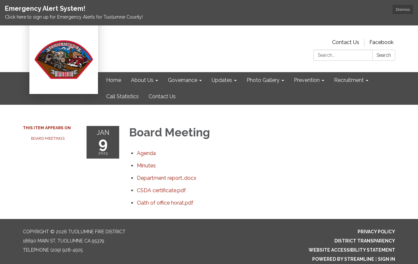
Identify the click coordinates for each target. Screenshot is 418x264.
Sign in (386, 259)
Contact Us (345, 42)
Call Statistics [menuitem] (122, 96)
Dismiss (403, 9)
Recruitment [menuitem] (349, 80)
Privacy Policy (376, 231)
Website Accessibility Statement (352, 250)
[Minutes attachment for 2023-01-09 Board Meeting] (146, 166)
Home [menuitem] (113, 80)
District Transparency (364, 240)
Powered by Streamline (343, 259)
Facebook (381, 42)
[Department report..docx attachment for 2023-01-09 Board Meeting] (166, 178)
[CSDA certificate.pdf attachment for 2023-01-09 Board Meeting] (161, 190)
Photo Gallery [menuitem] (263, 80)
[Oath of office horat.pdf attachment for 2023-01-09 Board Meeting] (165, 203)
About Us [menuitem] (142, 80)
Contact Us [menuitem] (162, 96)
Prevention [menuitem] (307, 80)
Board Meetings (48, 138)
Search (384, 55)
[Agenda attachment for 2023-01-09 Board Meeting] (146, 153)
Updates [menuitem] (222, 80)
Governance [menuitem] (182, 80)
